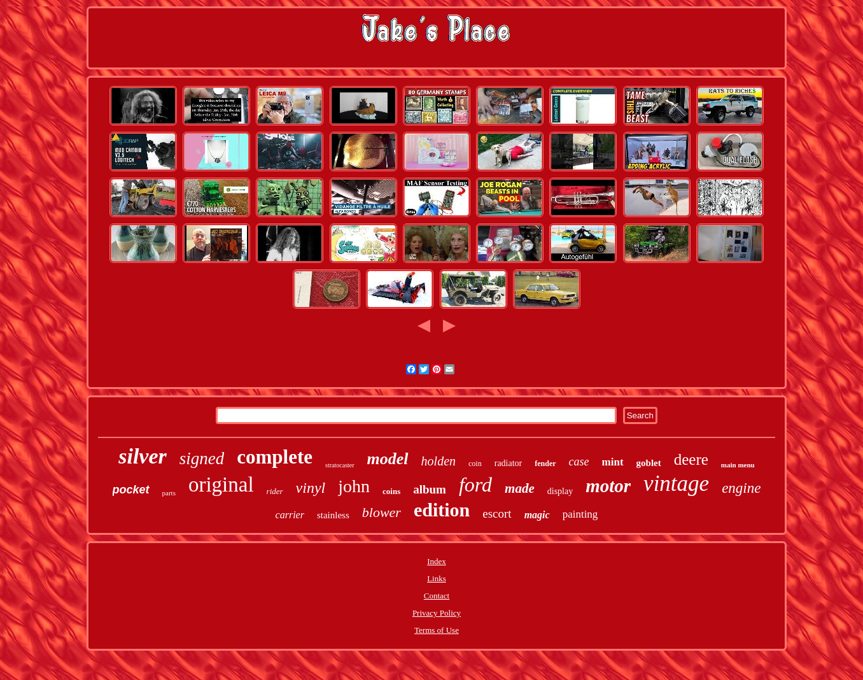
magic (537, 514)
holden (438, 461)
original (221, 484)
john (354, 486)
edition (442, 509)
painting (580, 514)
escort (496, 513)
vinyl (311, 487)
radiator (509, 463)
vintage (676, 483)
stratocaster (339, 465)
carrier (290, 514)
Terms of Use (436, 630)
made (520, 488)
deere (691, 459)
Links (436, 578)
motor (608, 486)
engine (741, 488)
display (560, 491)
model (388, 459)
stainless (333, 515)
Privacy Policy (436, 613)
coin (475, 463)
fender (545, 463)
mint (613, 462)
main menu (738, 465)
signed (202, 458)
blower (381, 512)
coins (391, 491)
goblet (648, 463)
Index (436, 561)
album (429, 489)
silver (142, 456)
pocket (131, 489)
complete (274, 457)
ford (475, 484)
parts (169, 493)
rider (275, 491)
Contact (436, 595)
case (579, 461)
